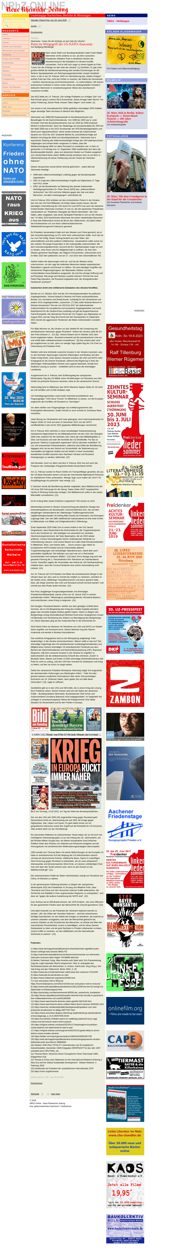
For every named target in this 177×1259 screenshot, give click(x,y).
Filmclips (7, 75)
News (5, 34)
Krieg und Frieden (11, 59)
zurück (34, 26)
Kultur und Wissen (11, 87)
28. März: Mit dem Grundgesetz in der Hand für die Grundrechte (127, 198)
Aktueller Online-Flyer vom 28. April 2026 (49, 20)
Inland (6, 42)
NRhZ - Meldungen (118, 21)
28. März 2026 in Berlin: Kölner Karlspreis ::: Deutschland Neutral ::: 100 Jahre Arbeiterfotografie (125, 117)
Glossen (7, 67)
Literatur (7, 91)
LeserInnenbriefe (11, 99)
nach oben (55, 1094)
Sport (5, 83)
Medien (6, 71)
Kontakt (6, 111)
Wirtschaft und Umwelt (14, 51)
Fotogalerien (9, 79)
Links (5, 103)
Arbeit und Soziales (12, 47)
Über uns (7, 107)
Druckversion (36, 32)
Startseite (35, 1094)
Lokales (6, 38)
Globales (7, 55)
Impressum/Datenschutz (14, 115)
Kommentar (8, 63)
